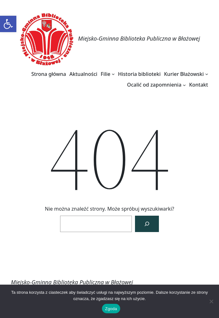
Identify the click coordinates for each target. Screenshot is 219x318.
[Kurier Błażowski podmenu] (206, 74)
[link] (8, 24)
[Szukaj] (147, 224)
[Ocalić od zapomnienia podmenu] (184, 84)
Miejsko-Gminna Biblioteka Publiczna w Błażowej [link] (139, 38)
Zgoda (111, 308)
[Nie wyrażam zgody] (211, 301)
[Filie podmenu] (113, 74)
